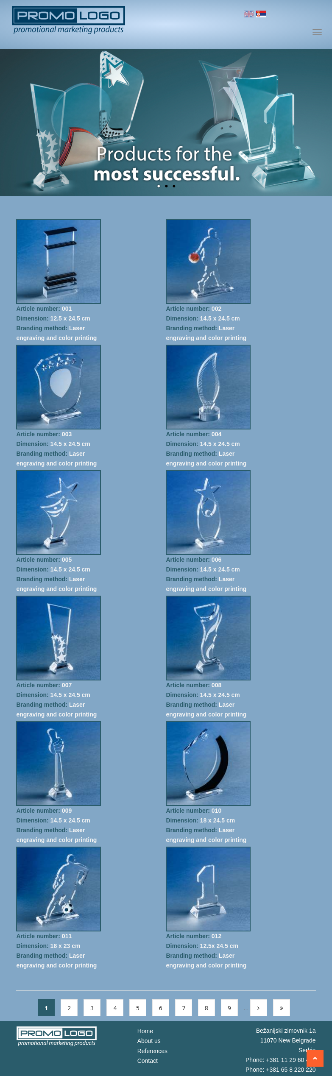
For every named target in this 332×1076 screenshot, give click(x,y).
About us (149, 1041)
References (152, 1051)
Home (145, 1031)
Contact (147, 1061)
